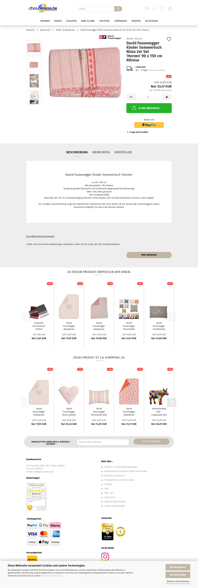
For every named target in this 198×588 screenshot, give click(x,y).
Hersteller (123, 152)
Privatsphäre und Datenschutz (119, 480)
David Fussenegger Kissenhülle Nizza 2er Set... (129, 326)
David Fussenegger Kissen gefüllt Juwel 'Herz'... (69, 412)
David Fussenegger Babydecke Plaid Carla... (129, 412)
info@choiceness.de (44, 471)
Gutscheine (151, 20)
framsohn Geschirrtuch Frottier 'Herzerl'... (39, 326)
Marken (136, 20)
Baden (58, 20)
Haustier (104, 20)
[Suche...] (118, 8)
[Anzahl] (149, 97)
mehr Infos (101, 152)
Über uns (108, 493)
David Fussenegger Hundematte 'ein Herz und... (159, 326)
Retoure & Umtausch (114, 475)
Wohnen (45, 20)
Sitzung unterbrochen (114, 501)
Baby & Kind (88, 20)
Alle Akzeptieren (178, 567)
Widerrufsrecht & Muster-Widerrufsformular (125, 471)
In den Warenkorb (145, 107)
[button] (147, 8)
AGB (106, 488)
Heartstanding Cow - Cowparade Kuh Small (159, 412)
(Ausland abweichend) (156, 70)
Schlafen (71, 20)
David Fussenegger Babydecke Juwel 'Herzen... (99, 326)
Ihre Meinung (149, 255)
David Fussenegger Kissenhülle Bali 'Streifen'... (99, 412)
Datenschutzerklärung (51, 576)
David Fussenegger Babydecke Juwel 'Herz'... (69, 326)
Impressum (109, 497)
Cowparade (120, 20)
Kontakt (108, 484)
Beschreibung (77, 152)
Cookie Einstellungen (114, 506)
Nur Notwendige (178, 574)
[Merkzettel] (162, 8)
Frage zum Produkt (138, 132)
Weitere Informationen (178, 581)
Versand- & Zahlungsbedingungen (121, 467)
